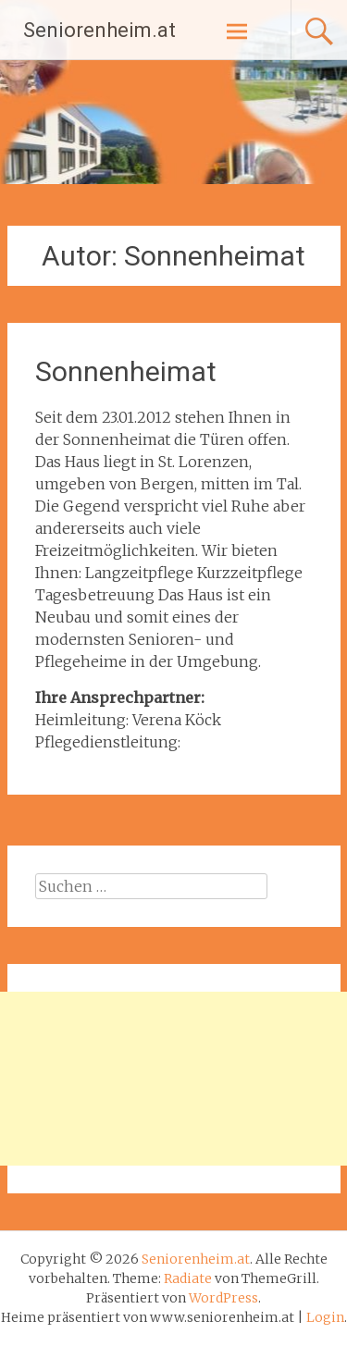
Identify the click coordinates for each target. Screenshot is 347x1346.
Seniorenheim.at (99, 30)
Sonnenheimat (126, 371)
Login (325, 1317)
